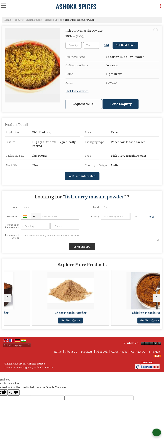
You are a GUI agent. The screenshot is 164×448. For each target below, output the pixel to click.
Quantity (94, 216)
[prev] (7, 298)
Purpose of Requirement (12, 226)
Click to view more (77, 91)
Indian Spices (34, 19)
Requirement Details (12, 236)
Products (19, 19)
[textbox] (91, 45)
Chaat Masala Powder (122, 313)
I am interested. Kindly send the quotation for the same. (90, 236)
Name (15, 207)
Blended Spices (53, 19)
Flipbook (101, 351)
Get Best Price (125, 45)
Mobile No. (13, 216)
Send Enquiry (121, 104)
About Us (71, 351)
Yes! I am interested (82, 176)
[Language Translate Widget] (17, 345)
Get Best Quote (42, 320)
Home (7, 19)
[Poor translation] (14, 392)
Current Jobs (119, 351)
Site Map (154, 351)
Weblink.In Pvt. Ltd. (44, 367)
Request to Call (83, 104)
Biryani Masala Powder (42, 313)
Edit (106, 45)
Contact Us (138, 351)
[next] (156, 298)
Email (96, 207)
